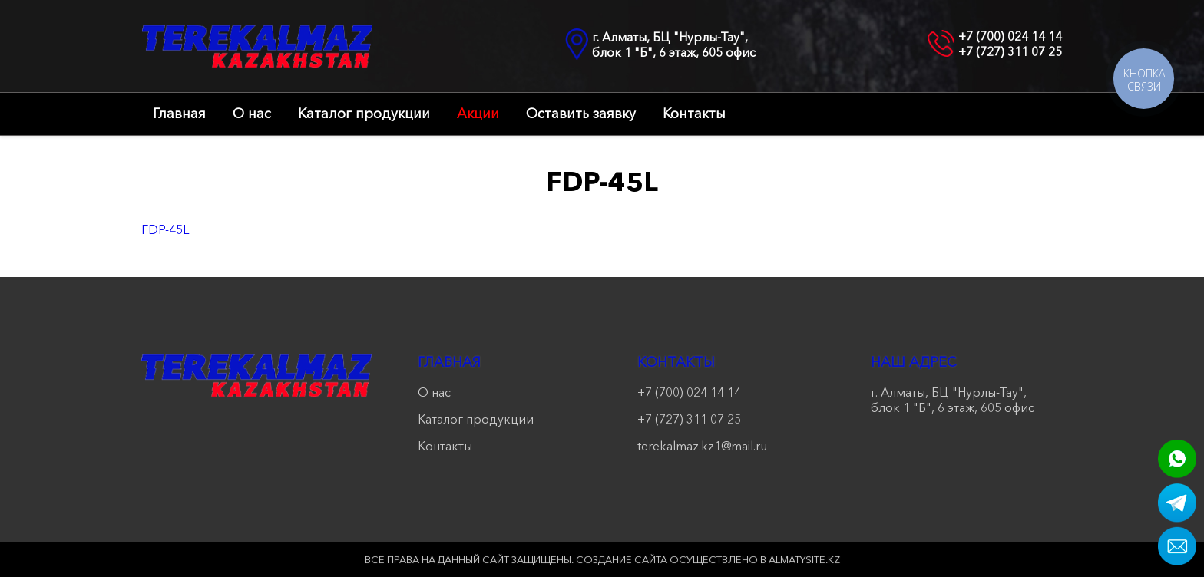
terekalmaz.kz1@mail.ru (702, 445)
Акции (478, 113)
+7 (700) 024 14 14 (1010, 36)
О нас (252, 113)
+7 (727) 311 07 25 (1010, 51)
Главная (179, 113)
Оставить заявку (581, 113)
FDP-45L (165, 229)
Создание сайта (621, 559)
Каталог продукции (364, 113)
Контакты (694, 113)
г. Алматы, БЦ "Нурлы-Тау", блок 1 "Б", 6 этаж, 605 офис (674, 44)
